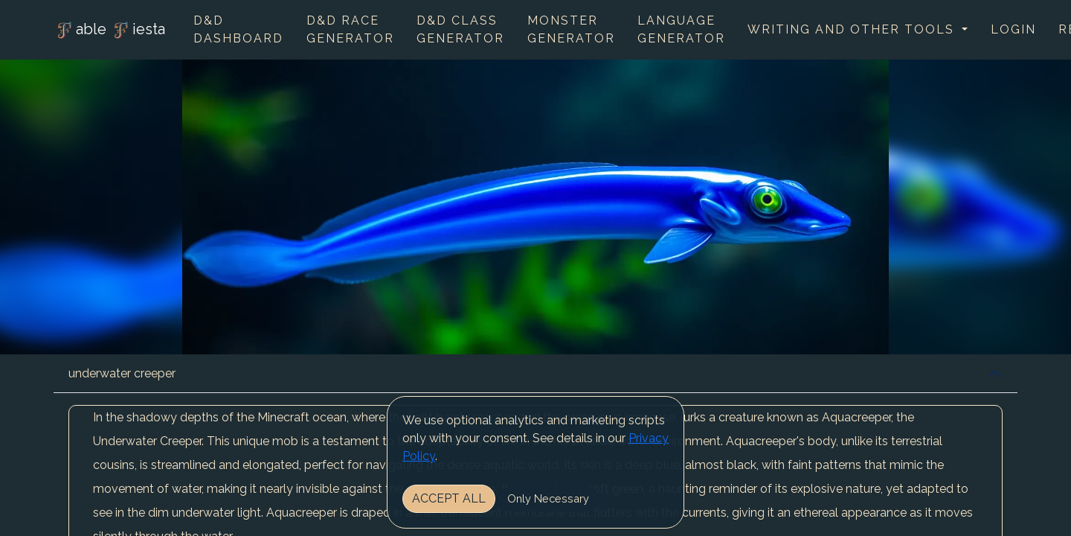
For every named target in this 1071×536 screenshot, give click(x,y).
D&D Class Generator (460, 29)
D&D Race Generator (350, 29)
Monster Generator (571, 29)
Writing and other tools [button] (853, 29)
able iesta (109, 30)
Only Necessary (548, 498)
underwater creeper (122, 373)
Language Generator (681, 29)
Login (1013, 29)
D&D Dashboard (238, 29)
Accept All (449, 498)
